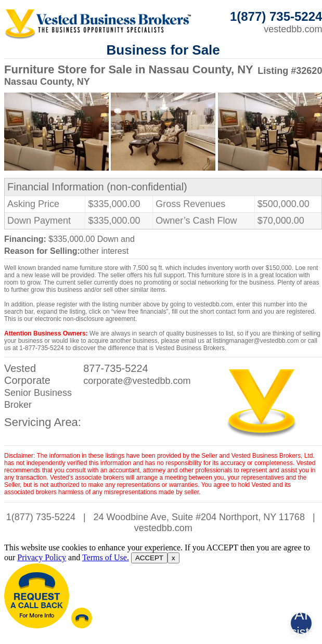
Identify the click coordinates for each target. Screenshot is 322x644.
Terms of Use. (105, 557)
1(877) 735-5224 (40, 517)
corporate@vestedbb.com (136, 381)
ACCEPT (149, 558)
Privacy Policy (41, 557)
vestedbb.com (163, 528)
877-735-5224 (115, 368)
